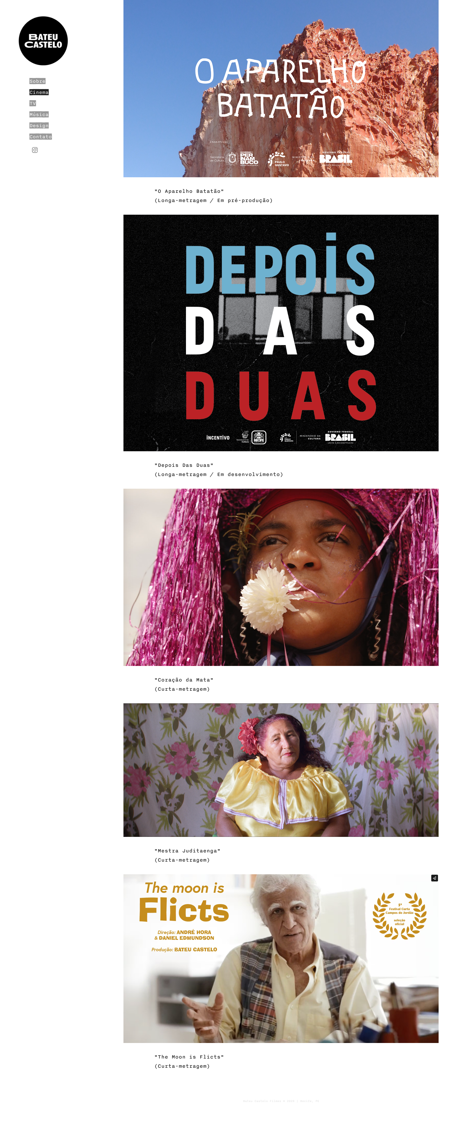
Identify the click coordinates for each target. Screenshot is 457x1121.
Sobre (37, 81)
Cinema (39, 92)
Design (39, 125)
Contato (41, 136)
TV (33, 103)
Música (39, 114)
